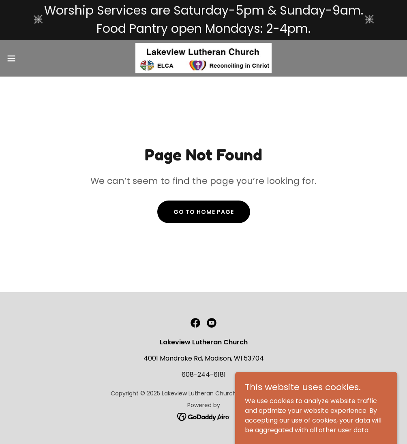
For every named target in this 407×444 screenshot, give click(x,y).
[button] (33, 58)
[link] (203, 58)
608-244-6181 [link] (204, 374)
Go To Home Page (204, 212)
